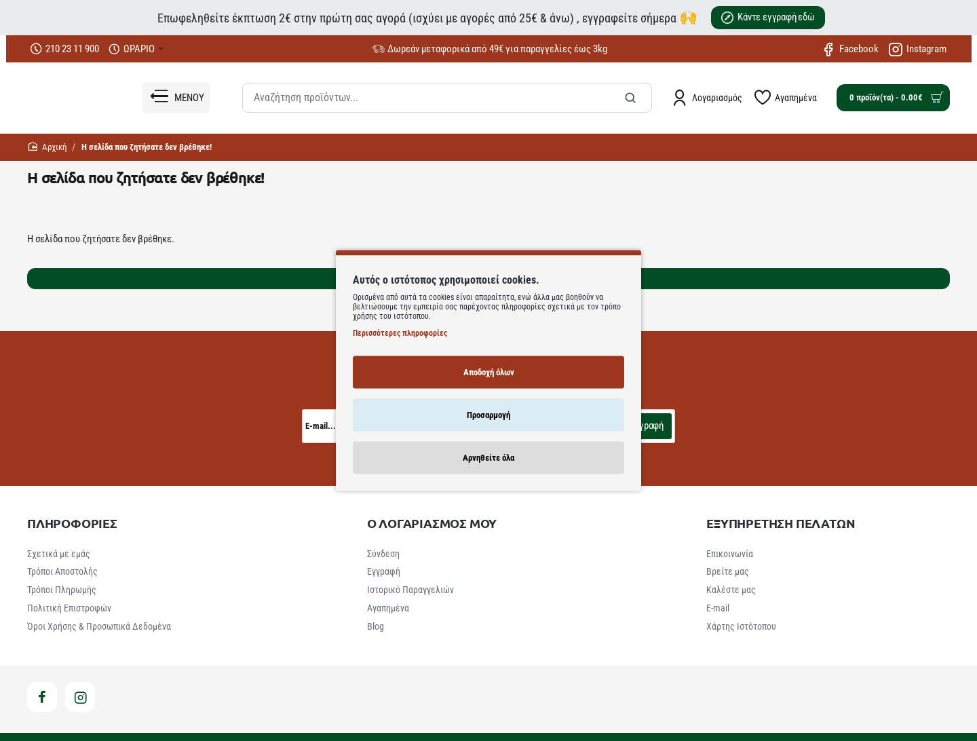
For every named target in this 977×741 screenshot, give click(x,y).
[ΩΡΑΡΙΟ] (136, 49)
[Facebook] (850, 49)
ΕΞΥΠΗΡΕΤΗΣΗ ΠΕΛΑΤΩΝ (780, 523)
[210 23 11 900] (64, 49)
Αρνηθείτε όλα (488, 457)
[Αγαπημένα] (785, 97)
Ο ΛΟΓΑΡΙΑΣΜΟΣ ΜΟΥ (432, 523)
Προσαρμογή (488, 414)
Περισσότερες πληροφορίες (400, 332)
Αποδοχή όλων (488, 371)
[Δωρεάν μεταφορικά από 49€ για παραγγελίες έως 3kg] (489, 49)
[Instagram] (917, 49)
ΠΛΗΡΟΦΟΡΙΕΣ (72, 523)
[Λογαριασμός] (707, 97)
